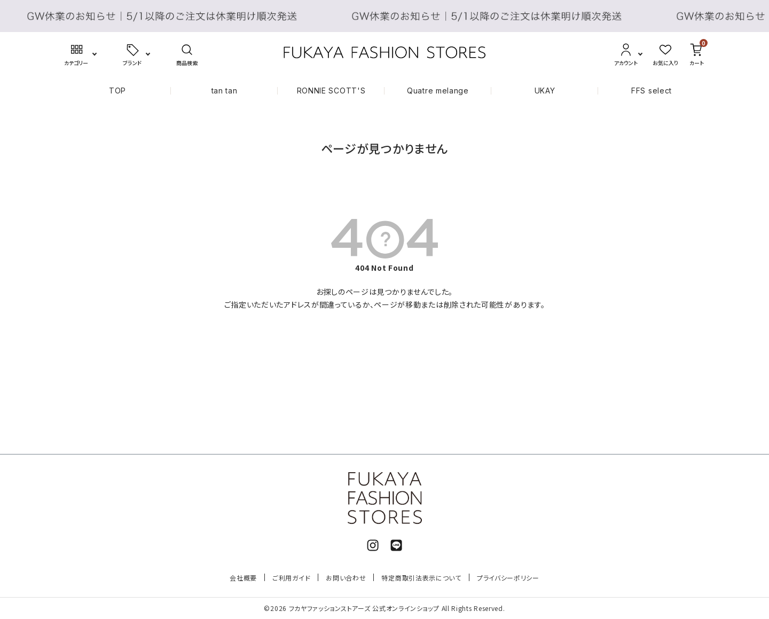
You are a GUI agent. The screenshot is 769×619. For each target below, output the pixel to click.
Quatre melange (438, 90)
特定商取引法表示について (421, 577)
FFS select (651, 90)
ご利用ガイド (291, 577)
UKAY (545, 90)
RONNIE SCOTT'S (331, 90)
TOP (117, 90)
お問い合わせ (346, 577)
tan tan (224, 90)
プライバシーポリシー (508, 577)
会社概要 (243, 577)
